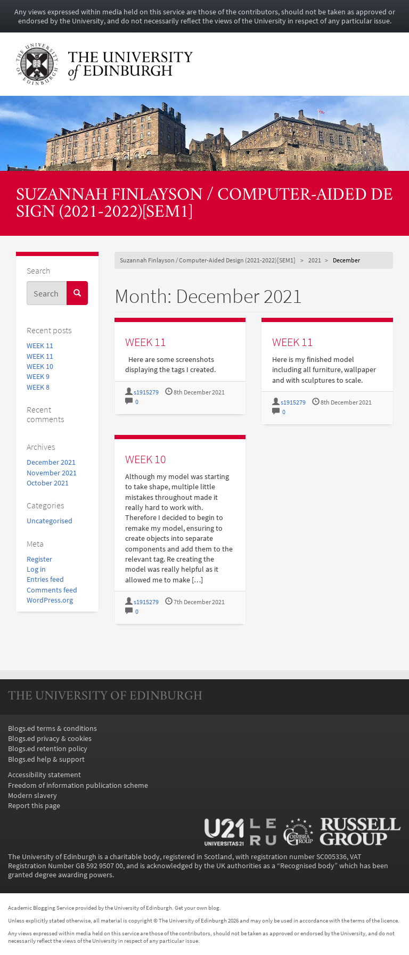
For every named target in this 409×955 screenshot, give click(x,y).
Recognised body (307, 865)
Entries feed (45, 579)
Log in (36, 569)
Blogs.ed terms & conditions (52, 728)
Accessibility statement (44, 774)
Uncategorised (49, 520)
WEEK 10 (40, 366)
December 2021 (51, 462)
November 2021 (52, 473)
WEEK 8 (38, 387)
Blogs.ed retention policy (47, 748)
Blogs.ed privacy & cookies (50, 738)
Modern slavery (32, 795)
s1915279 (146, 392)
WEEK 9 (38, 376)
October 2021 (48, 483)
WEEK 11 (40, 345)
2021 (314, 260)
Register (39, 559)
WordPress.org (50, 600)
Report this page (34, 805)
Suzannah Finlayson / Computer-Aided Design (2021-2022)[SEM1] (204, 204)
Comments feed (52, 590)
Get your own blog (197, 907)
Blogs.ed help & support (46, 759)
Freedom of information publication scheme (78, 785)
